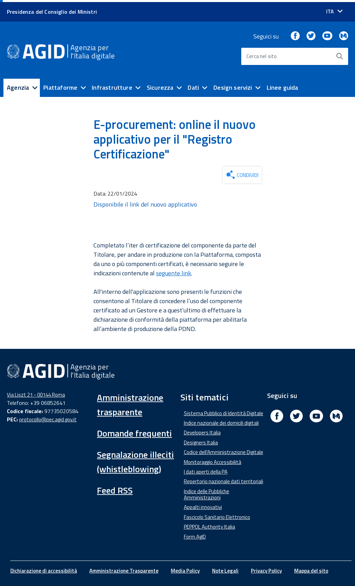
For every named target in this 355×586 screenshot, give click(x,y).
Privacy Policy (266, 569)
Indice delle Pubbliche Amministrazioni (206, 492)
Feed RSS (115, 488)
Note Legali (225, 569)
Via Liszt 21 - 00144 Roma (36, 392)
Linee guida (282, 85)
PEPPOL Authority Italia (209, 525)
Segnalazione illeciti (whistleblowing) (135, 459)
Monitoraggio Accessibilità (212, 460)
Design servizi (232, 85)
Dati (193, 85)
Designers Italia (201, 440)
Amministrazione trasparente (130, 402)
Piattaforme (60, 85)
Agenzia (18, 85)
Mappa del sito (311, 569)
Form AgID (195, 534)
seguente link (173, 271)
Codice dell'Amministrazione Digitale (223, 450)
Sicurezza (160, 85)
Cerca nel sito (261, 54)
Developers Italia (202, 430)
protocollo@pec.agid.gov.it (48, 417)
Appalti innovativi (203, 505)
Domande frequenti (134, 431)
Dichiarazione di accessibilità (43, 569)
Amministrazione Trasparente (123, 569)
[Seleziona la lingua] (334, 9)
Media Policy (185, 569)
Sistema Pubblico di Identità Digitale (223, 411)
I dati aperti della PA (206, 470)
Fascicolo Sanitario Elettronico (217, 515)
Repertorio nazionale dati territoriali (223, 479)
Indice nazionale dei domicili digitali (221, 421)
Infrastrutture (112, 85)
